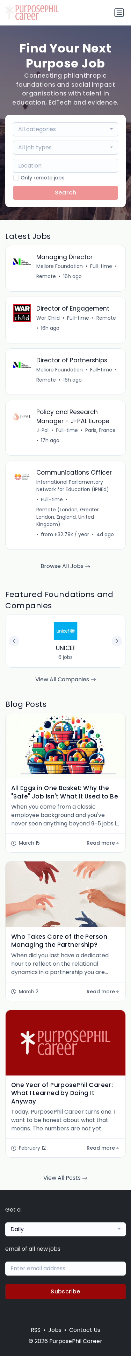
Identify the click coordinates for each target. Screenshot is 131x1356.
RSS (36, 1330)
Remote (46, 276)
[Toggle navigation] (119, 12)
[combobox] (65, 129)
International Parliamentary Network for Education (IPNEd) (72, 485)
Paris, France (100, 430)
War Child (48, 317)
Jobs (54, 1330)
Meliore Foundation (59, 266)
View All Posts (65, 1178)
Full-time (101, 266)
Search (66, 193)
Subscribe (65, 1291)
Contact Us (84, 1330)
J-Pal (42, 430)
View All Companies (65, 679)
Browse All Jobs (65, 566)
